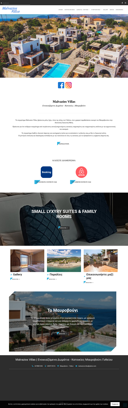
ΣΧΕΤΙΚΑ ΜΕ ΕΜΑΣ (70, 9)
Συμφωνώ (115, 404)
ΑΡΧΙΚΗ (61, 9)
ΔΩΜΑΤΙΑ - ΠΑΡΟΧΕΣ (83, 9)
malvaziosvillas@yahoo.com (87, 366)
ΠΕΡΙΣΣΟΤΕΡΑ (64, 227)
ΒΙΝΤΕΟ (112, 9)
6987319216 (51, 366)
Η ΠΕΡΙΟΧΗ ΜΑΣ (95, 9)
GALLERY (105, 9)
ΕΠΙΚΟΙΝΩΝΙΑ (119, 9)
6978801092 (39, 366)
